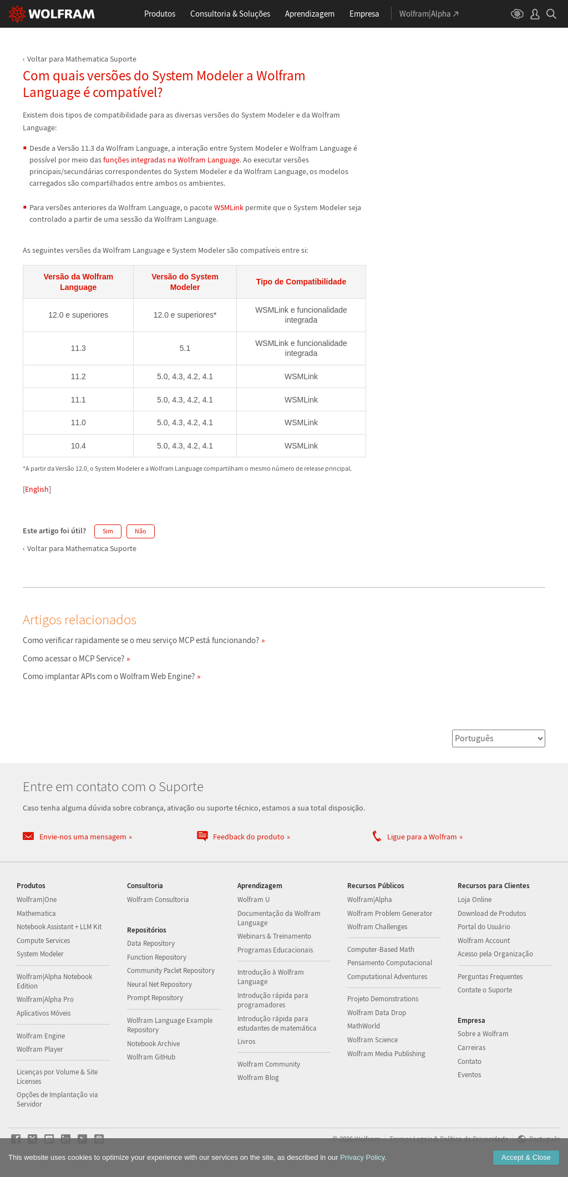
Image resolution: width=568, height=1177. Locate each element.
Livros (246, 1041)
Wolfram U (253, 899)
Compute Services (43, 940)
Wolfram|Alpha (369, 899)
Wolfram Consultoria (158, 899)
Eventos (469, 1074)
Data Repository (151, 943)
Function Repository (156, 957)
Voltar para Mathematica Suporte (81, 59)
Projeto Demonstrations (382, 998)
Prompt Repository (155, 997)
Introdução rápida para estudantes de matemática (277, 1023)
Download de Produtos (492, 913)
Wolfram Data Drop (376, 1012)
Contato (469, 1061)
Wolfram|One (37, 899)
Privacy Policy (362, 1157)
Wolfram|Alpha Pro (45, 999)
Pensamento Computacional (389, 962)
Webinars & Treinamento (274, 936)
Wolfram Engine (41, 1036)
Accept (526, 1157)
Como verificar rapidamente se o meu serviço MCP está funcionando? (141, 640)
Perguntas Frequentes (490, 976)
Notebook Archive (153, 1043)
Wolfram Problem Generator (390, 913)
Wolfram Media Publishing (386, 1053)
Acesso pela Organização (495, 954)
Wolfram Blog (258, 1077)
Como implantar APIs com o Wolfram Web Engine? (109, 676)
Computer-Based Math (380, 949)
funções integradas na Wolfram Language (171, 160)
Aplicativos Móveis (43, 1013)
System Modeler (40, 954)
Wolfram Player (40, 1049)
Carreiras (471, 1047)
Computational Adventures (387, 976)
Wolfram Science (372, 1039)
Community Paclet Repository (171, 970)
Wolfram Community (268, 1064)
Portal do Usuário (484, 926)
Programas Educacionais (275, 950)
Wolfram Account (484, 940)
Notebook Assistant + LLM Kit (59, 926)
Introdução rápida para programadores (272, 1000)
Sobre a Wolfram (483, 1033)
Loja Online (474, 899)
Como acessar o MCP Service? (73, 658)
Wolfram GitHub (151, 1057)
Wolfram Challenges (377, 926)
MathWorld (363, 1026)
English (37, 489)
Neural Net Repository (159, 984)
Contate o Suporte (485, 990)
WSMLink (229, 207)
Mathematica (36, 913)
